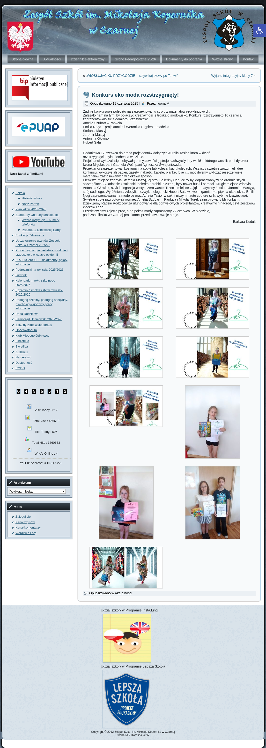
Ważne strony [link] (222, 59)
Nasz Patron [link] (30, 204)
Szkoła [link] (20, 193)
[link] (259, 30)
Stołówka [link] (21, 352)
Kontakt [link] (248, 59)
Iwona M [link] (163, 103)
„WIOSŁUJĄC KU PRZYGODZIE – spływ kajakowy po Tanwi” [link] (132, 76)
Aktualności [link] (52, 59)
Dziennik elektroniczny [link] (87, 59)
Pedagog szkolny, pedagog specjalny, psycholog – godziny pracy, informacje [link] (41, 304)
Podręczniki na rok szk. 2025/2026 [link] (39, 269)
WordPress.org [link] (25, 533)
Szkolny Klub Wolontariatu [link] (33, 325)
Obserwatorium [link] (26, 330)
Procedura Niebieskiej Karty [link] (41, 230)
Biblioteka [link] (22, 341)
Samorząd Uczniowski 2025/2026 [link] (38, 319)
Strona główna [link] (22, 59)
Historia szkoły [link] (32, 198)
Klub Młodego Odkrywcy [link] (32, 335)
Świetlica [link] (21, 346)
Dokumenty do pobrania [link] (184, 59)
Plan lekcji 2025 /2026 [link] (30, 209)
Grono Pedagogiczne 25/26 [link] (135, 59)
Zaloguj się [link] (23, 516)
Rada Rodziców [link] (26, 314)
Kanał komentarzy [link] (28, 527)
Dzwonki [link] (21, 275)
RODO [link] (20, 368)
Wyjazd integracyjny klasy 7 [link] (232, 76)
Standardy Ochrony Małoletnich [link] (37, 215)
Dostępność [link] (23, 362)
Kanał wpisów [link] (25, 522)
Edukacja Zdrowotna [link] (29, 235)
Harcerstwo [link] (23, 357)
